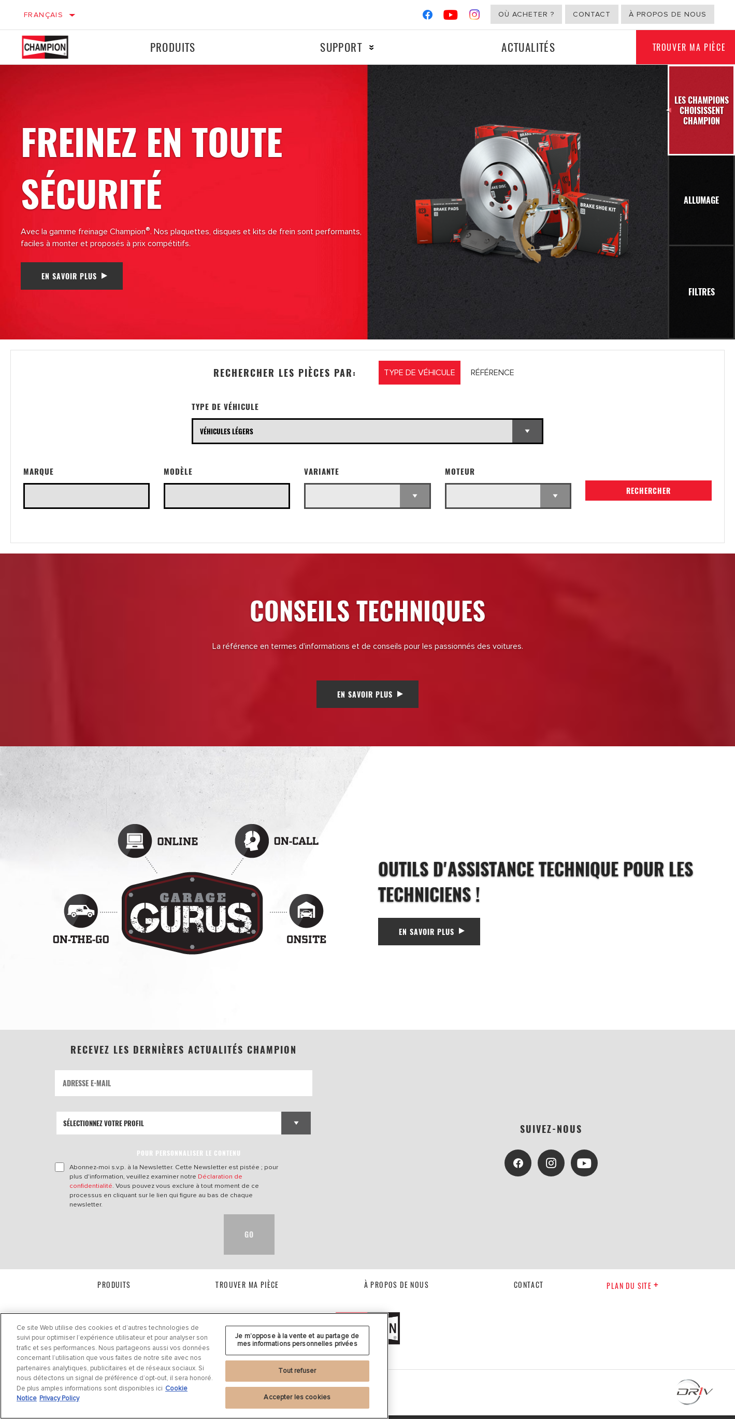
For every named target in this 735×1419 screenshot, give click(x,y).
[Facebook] (427, 16)
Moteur (460, 471)
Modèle (178, 471)
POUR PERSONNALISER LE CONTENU (189, 1156)
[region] (194, 1366)
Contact (592, 14)
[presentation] (133, 1238)
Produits (171, 47)
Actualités (522, 47)
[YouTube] (450, 16)
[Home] (54, 47)
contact (529, 1288)
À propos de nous (668, 14)
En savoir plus (69, 276)
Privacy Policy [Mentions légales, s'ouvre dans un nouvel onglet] (59, 1398)
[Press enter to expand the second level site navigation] (367, 47)
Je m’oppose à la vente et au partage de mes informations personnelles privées (297, 1340)
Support (337, 47)
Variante (321, 471)
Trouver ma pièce (247, 1288)
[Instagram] (474, 16)
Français (43, 14)
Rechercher (648, 493)
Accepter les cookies (297, 1397)
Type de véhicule (225, 406)
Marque (38, 471)
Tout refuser (297, 1371)
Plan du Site (633, 1289)
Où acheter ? (526, 14)
